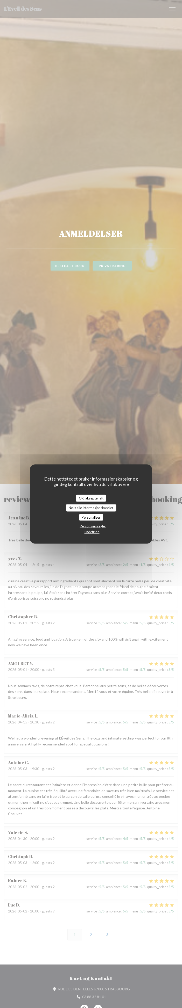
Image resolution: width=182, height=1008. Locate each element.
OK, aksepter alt (91, 498)
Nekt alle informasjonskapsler (91, 508)
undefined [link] (92, 532)
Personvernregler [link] (93, 526)
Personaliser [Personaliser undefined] (91, 517)
